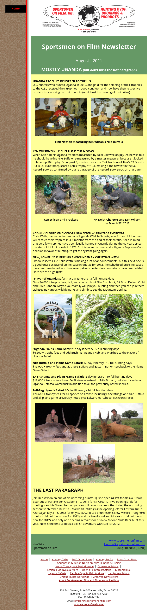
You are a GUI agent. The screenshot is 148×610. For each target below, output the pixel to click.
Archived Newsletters (105, 576)
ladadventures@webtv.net (89, 604)
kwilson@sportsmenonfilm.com (124, 544)
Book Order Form (127, 559)
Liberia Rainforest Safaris (96, 570)
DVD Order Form (82, 559)
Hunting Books (104, 559)
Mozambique (123, 570)
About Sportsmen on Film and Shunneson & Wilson (89, 580)
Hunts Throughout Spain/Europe (74, 566)
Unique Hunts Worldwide (74, 576)
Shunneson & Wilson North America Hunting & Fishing (89, 563)
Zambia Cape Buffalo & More (87, 573)
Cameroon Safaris (108, 566)
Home (44, 559)
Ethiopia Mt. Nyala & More (62, 570)
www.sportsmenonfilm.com (127, 540)
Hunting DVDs (60, 559)
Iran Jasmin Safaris (119, 573)
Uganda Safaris (57, 573)
